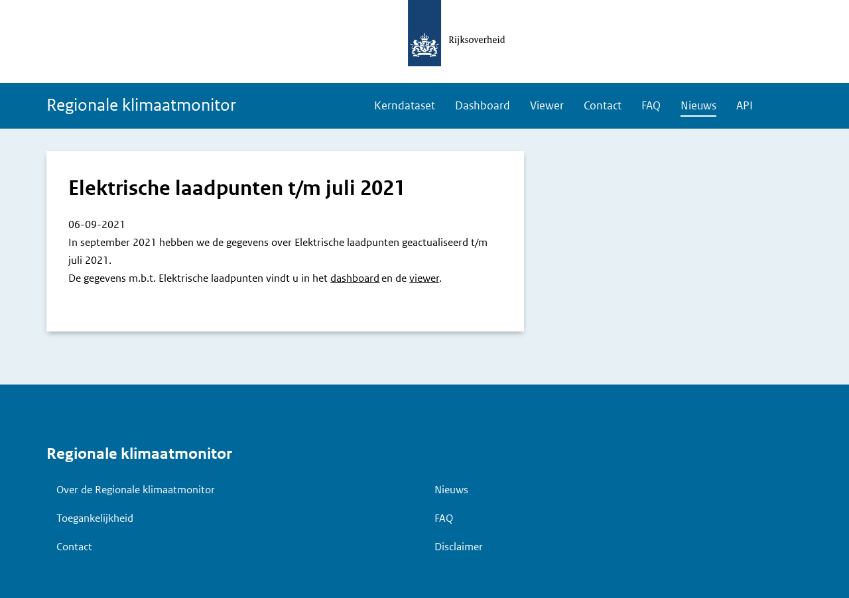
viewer (424, 278)
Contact (602, 105)
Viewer (547, 105)
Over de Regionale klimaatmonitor (135, 490)
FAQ (651, 105)
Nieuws (698, 105)
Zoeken (783, 106)
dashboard (354, 278)
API (744, 105)
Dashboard (482, 105)
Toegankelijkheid (94, 518)
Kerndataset (404, 105)
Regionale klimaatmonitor (141, 105)
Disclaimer (458, 547)
